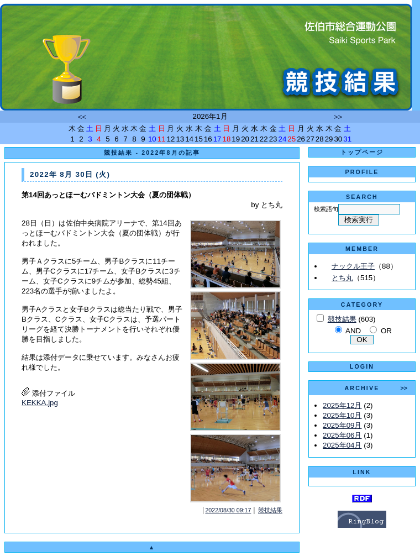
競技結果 (270, 510)
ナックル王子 (353, 266)
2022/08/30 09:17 (228, 510)
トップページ (362, 152)
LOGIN (362, 366)
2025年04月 (342, 445)
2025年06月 (342, 435)
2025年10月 (342, 415)
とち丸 (342, 278)
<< (82, 117)
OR (386, 331)
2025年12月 (342, 405)
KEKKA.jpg (40, 402)
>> (338, 117)
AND (353, 331)
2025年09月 (342, 425)
